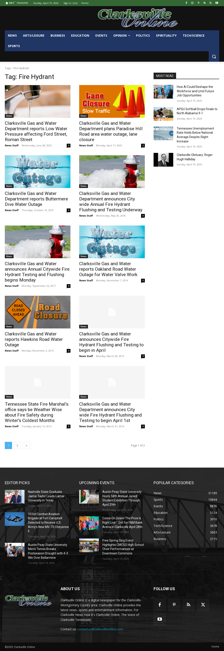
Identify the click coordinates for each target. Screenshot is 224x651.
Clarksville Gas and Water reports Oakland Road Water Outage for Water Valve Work (108, 269)
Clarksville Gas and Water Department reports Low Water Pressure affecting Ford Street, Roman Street (36, 131)
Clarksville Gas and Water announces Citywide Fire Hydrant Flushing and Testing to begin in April (111, 342)
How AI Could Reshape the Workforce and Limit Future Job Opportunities (195, 91)
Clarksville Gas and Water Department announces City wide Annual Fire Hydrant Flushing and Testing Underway (110, 201)
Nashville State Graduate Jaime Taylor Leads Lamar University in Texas (46, 496)
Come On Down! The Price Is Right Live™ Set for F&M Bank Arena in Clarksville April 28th (122, 522)
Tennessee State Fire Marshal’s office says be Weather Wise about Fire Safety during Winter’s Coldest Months (36, 412)
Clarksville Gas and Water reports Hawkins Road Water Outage (34, 339)
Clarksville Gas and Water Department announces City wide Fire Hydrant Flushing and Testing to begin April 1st (110, 412)
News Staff (12, 145)
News (9, 115)
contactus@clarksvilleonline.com (100, 629)
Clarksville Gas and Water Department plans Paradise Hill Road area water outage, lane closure (111, 131)
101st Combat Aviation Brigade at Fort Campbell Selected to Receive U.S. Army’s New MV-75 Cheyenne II (48, 522)
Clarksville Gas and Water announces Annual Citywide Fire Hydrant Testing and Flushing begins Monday (37, 272)
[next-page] (26, 445)
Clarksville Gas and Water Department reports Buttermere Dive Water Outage (36, 199)
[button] (214, 56)
